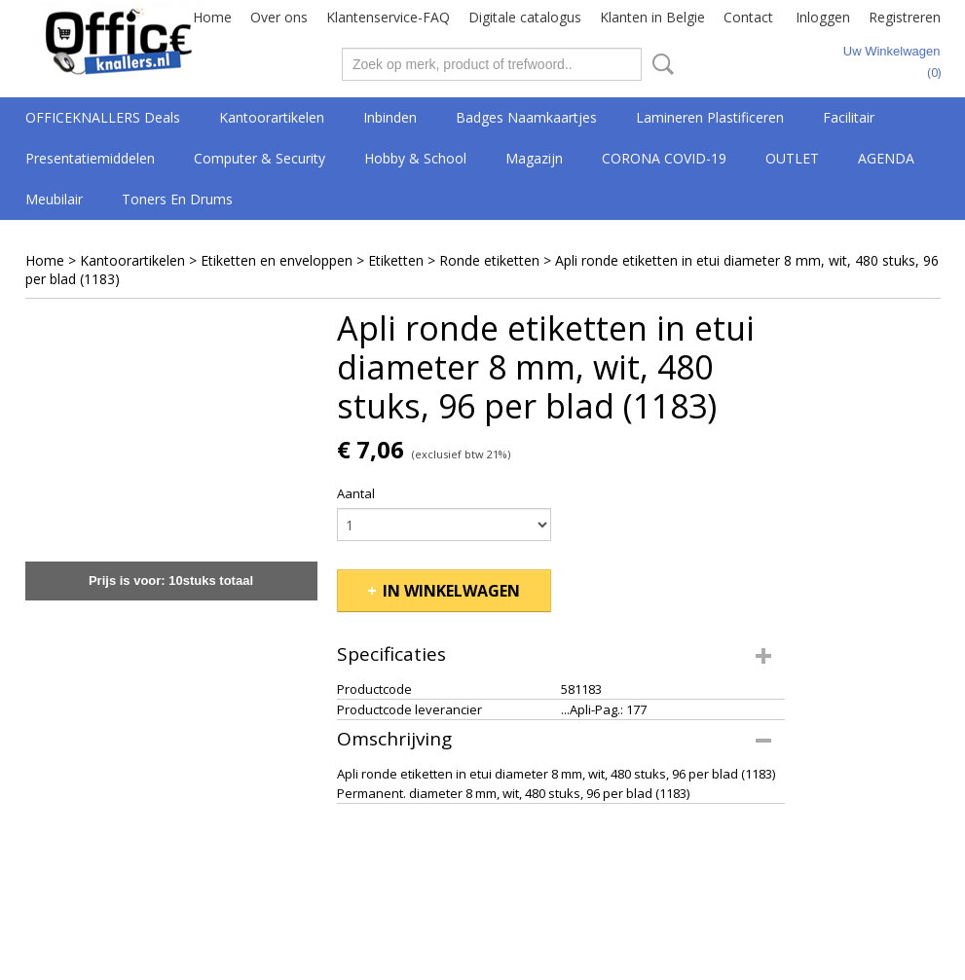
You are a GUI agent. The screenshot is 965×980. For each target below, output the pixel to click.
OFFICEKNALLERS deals (102, 117)
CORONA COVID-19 (664, 158)
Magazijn (534, 158)
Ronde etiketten (489, 260)
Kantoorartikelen (271, 117)
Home (212, 17)
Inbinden (390, 117)
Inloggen (823, 17)
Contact (748, 17)
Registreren (905, 17)
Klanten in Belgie (652, 17)
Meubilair (54, 199)
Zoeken (659, 64)
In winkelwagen (451, 590)
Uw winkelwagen (892, 51)
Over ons (279, 17)
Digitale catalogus (524, 17)
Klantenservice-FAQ (388, 17)
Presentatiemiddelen (90, 158)
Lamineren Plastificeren (710, 117)
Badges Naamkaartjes (526, 117)
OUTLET (792, 158)
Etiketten (396, 260)
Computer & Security (259, 158)
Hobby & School (415, 158)
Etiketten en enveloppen (277, 260)
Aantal (356, 493)
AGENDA (886, 158)
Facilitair (848, 117)
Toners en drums (177, 199)
